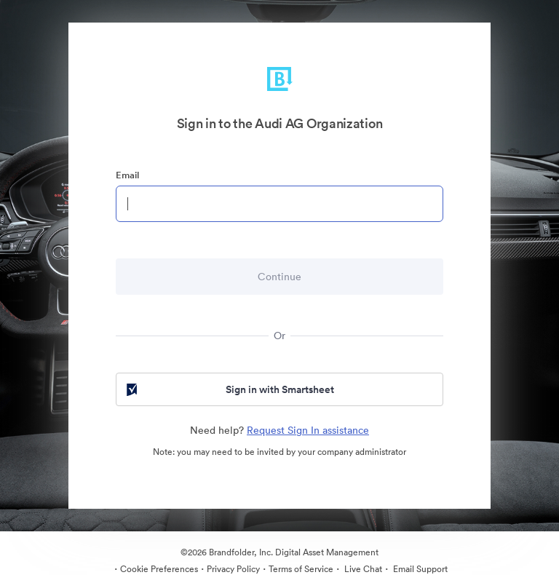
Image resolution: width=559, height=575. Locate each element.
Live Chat (362, 569)
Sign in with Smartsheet (229, 389)
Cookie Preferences (159, 569)
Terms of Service (301, 569)
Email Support (419, 569)
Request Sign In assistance (308, 430)
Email (127, 175)
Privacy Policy (233, 569)
